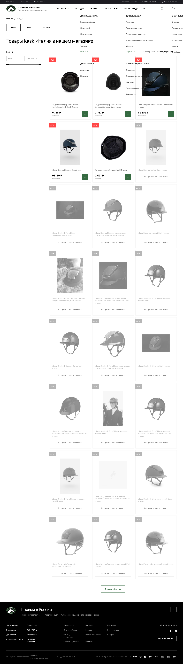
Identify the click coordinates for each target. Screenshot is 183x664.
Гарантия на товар (93, 634)
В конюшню (11, 630)
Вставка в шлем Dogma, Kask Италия (111, 170)
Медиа (95, 9)
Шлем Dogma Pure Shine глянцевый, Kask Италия (111, 567)
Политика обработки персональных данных (113, 656)
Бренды (82, 9)
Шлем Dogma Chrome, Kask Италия (68, 170)
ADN (73, 656)
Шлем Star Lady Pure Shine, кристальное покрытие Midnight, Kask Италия (113, 368)
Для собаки (11, 634)
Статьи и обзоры (70, 630)
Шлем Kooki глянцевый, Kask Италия (154, 234)
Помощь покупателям (69, 635)
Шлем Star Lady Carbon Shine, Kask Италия (67, 368)
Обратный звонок (169, 2)
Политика (90, 641)
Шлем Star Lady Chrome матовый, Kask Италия (155, 502)
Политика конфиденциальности (39, 656)
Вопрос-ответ (113, 630)
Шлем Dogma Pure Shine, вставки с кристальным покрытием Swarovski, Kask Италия (111, 501)
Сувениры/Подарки (14, 639)
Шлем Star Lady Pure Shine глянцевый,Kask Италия (64, 235)
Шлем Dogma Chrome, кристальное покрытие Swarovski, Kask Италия (111, 235)
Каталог (67, 9)
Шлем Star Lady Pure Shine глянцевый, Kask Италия (155, 300)
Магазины (111, 625)
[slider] (7, 64)
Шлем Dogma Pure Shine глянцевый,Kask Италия (149, 106)
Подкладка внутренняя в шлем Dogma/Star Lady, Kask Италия (109, 106)
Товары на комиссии (31, 640)
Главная (9, 18)
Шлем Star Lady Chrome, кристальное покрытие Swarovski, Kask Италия (69, 300)
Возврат (110, 634)
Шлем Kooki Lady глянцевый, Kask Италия (153, 567)
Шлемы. (13, 27)
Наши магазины (39, 2)
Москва (134, 2)
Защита (31, 27)
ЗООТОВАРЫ (32, 630)
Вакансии (24, 2)
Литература (32, 634)
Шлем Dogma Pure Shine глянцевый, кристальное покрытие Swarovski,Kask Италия (112, 302)
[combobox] (167, 52)
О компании (11, 2)
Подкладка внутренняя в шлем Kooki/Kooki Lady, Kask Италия (66, 106)
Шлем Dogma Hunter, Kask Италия (153, 170)
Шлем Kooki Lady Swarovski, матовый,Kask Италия (64, 567)
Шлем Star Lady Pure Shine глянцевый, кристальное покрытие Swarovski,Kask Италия (155, 435)
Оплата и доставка (132, 9)
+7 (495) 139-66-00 (149, 2)
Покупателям (111, 9)
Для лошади (32, 625)
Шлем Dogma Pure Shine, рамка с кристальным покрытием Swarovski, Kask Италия (68, 435)
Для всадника (12, 625)
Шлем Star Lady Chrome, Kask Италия (154, 367)
